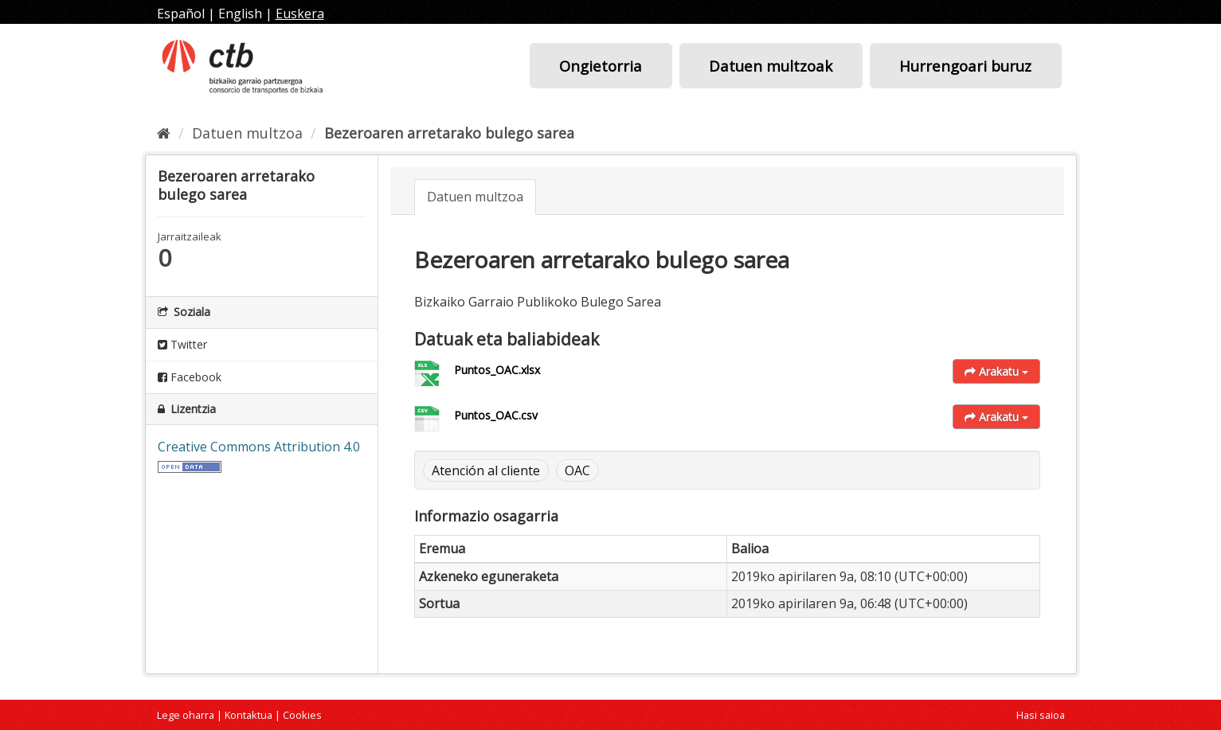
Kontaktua (248, 715)
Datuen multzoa (247, 132)
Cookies (302, 715)
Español (181, 13)
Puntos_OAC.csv (496, 415)
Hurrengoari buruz (965, 66)
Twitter (182, 344)
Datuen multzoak (770, 66)
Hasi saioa (1040, 715)
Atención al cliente (486, 470)
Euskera (300, 13)
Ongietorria (600, 66)
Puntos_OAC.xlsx (497, 369)
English (240, 13)
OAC (577, 470)
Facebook (189, 377)
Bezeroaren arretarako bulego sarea (449, 132)
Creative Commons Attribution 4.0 (259, 446)
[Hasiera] (163, 132)
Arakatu (996, 371)
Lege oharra (185, 715)
